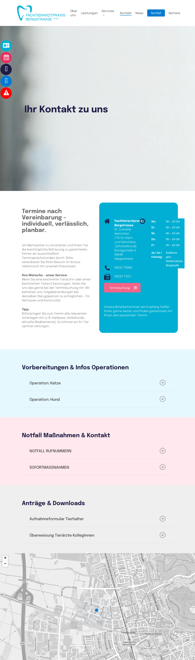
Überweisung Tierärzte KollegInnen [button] (97, 535)
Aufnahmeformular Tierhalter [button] (97, 519)
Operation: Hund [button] (97, 399)
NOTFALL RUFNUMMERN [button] (97, 451)
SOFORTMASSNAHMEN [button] (97, 467)
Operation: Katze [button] (97, 383)
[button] (122, 287)
